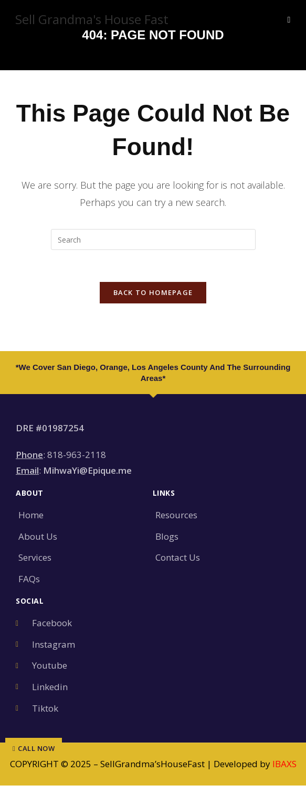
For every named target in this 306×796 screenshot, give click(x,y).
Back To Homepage (153, 292)
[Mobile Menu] (288, 19)
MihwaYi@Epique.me (87, 470)
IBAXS (284, 764)
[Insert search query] (153, 239)
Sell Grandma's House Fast (91, 19)
